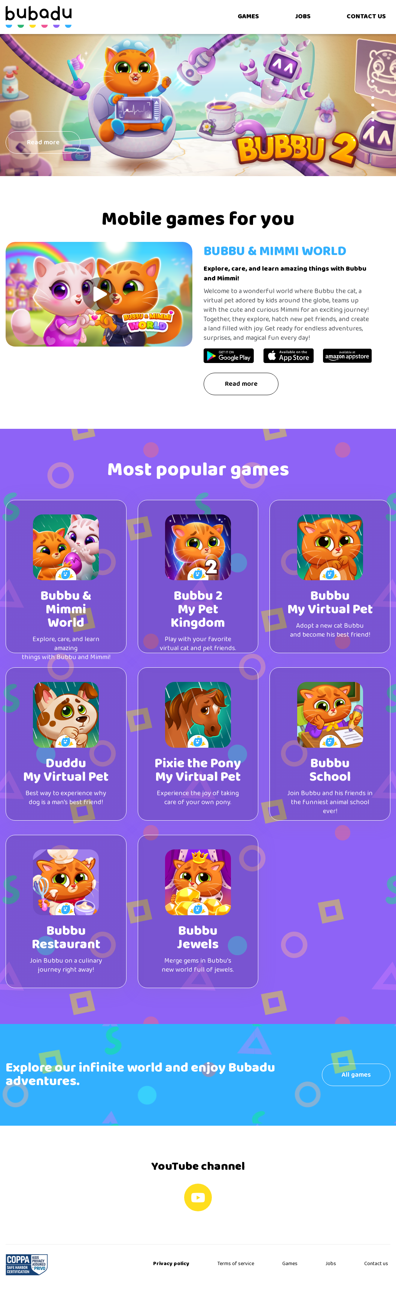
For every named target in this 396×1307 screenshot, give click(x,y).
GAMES (248, 16)
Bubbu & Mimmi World (275, 251)
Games (290, 1264)
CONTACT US (366, 16)
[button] (372, 81)
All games (356, 1075)
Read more (241, 384)
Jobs (331, 1264)
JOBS (303, 16)
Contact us (376, 1264)
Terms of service (235, 1264)
